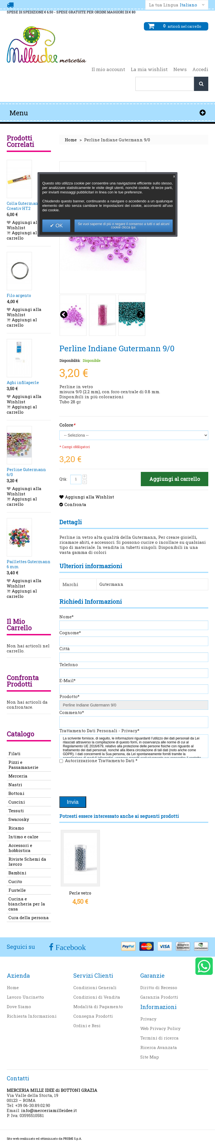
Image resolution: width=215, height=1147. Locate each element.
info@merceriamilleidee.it (49, 1110)
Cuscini (16, 802)
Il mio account (108, 69)
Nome (66, 616)
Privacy (148, 1019)
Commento (71, 712)
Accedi (200, 69)
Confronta (75, 504)
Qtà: (63, 478)
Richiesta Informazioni (32, 1016)
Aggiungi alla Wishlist (89, 497)
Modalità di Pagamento (98, 1006)
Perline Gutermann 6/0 (26, 472)
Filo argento (19, 295)
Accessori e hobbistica (20, 847)
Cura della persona (28, 917)
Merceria (17, 776)
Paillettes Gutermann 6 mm (28, 564)
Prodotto (69, 696)
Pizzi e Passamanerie (23, 764)
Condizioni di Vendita (96, 997)
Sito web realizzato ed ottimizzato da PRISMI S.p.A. (44, 1138)
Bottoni (16, 793)
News (180, 69)
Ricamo (16, 828)
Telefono (68, 664)
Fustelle (17, 890)
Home (71, 139)
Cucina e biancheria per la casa (26, 904)
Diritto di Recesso (158, 987)
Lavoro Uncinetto (25, 997)
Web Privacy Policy (160, 1028)
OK (58, 225)
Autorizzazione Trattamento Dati (101, 760)
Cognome (70, 632)
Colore (67, 425)
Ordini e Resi (87, 1025)
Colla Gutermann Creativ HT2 (24, 206)
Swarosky (18, 819)
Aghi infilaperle (23, 382)
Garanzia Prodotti (159, 997)
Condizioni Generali (94, 987)
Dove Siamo (19, 1006)
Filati (14, 753)
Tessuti (16, 810)
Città (64, 648)
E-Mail (67, 680)
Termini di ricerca (159, 1038)
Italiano (188, 5)
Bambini (17, 873)
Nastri (15, 784)
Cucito (15, 881)
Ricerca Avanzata (158, 1047)
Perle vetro (80, 893)
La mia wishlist (149, 69)
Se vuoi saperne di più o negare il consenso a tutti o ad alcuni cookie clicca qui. (123, 225)
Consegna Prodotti (93, 1016)
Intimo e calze (23, 836)
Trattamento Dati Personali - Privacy (99, 730)
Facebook (69, 947)
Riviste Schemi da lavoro (27, 861)
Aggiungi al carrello (22, 235)
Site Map (149, 1057)
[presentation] (101, 780)
